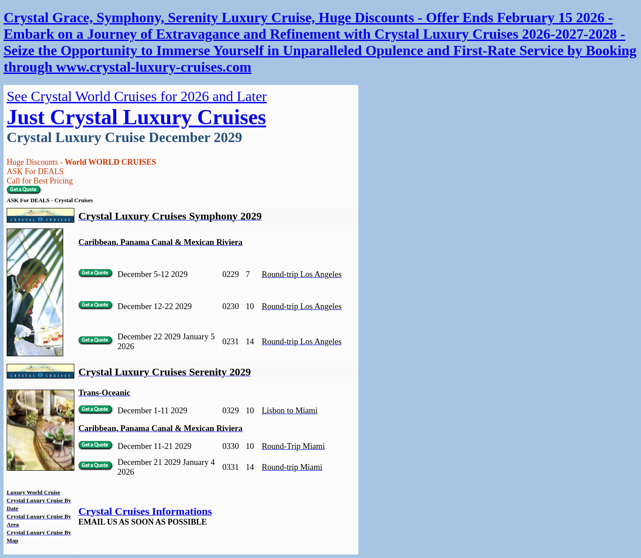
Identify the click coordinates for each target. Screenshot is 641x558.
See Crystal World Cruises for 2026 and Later (137, 96)
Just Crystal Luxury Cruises (136, 117)
